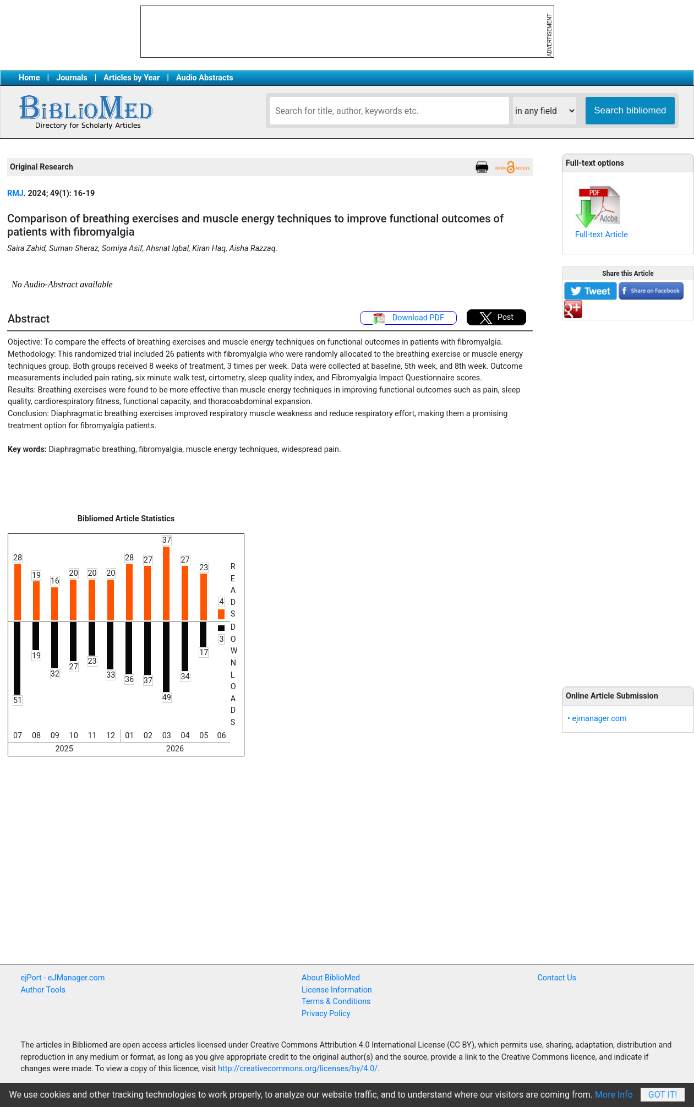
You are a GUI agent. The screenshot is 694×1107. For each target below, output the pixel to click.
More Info (614, 1094)
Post (496, 318)
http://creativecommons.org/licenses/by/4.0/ (298, 1068)
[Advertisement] (628, 497)
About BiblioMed (331, 978)
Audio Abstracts (204, 78)
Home (29, 78)
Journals (71, 78)
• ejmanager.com (597, 718)
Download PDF (408, 319)
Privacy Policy (326, 1013)
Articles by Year (131, 78)
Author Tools (43, 990)
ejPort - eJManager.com (63, 978)
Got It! (662, 1094)
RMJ (15, 193)
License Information (337, 990)
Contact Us (556, 978)
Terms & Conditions (336, 1001)
